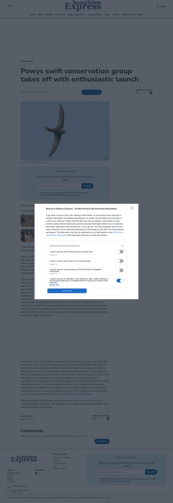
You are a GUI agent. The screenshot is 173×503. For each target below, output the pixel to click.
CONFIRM (67, 291)
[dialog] (86, 251)
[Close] (133, 208)
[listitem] (86, 245)
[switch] (120, 251)
